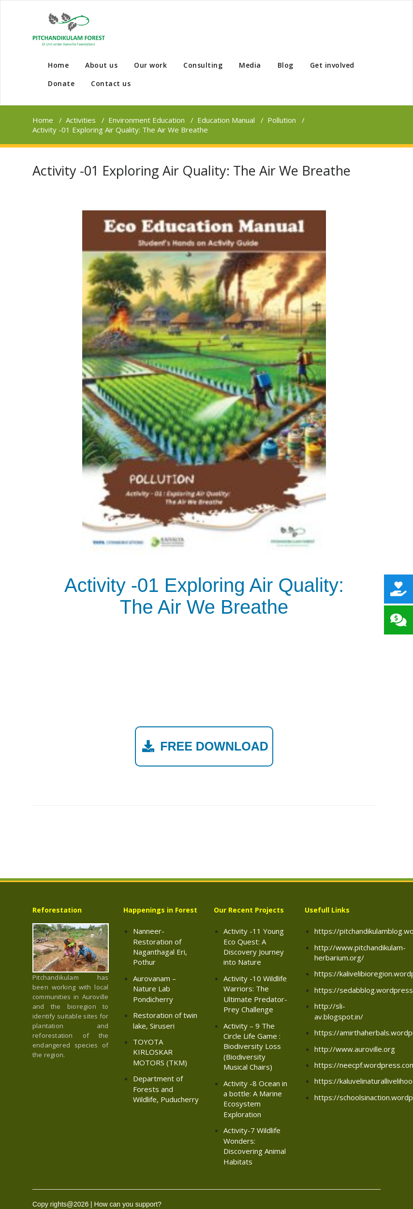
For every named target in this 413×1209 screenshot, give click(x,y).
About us (101, 65)
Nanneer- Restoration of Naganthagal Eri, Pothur (160, 946)
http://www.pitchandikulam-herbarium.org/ (360, 952)
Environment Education (146, 120)
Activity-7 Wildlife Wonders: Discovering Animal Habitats (254, 1145)
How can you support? (128, 1204)
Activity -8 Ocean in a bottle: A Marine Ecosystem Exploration (255, 1098)
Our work (150, 65)
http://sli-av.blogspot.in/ (338, 1011)
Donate (61, 83)
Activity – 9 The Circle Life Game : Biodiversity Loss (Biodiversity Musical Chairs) (252, 1046)
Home (58, 65)
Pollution (281, 120)
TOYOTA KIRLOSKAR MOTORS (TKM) (160, 1052)
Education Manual (226, 120)
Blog (286, 65)
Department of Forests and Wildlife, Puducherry (166, 1089)
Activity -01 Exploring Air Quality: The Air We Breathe (191, 170)
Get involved (332, 65)
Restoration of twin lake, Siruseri (165, 1020)
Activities (81, 120)
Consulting (202, 65)
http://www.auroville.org (354, 1049)
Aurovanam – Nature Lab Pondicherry (154, 988)
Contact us (111, 83)
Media (250, 65)
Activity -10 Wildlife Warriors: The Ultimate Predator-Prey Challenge (255, 993)
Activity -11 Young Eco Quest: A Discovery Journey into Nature (253, 946)
